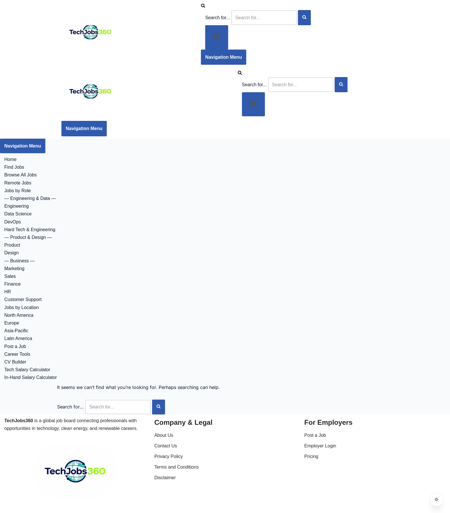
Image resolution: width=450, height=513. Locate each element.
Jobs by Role (17, 190)
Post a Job (15, 346)
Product (12, 245)
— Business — (19, 260)
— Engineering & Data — (30, 198)
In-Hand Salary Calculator (30, 377)
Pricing (311, 456)
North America (18, 315)
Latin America (18, 338)
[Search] (203, 6)
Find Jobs (14, 167)
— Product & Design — (28, 237)
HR (7, 291)
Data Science (18, 213)
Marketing (14, 268)
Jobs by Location (21, 307)
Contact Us (165, 445)
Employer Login (320, 445)
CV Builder (15, 361)
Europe (11, 323)
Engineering (16, 206)
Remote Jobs (17, 182)
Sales (10, 276)
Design (11, 252)
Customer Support (23, 299)
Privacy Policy (168, 456)
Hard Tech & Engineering (29, 229)
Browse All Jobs (20, 174)
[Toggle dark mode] (436, 499)
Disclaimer (165, 477)
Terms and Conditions (176, 467)
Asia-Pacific (16, 330)
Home (10, 159)
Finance (12, 284)
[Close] (216, 37)
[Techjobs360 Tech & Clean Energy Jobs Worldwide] (90, 37)
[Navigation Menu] (223, 57)
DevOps (12, 221)
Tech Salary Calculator (27, 369)
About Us (163, 435)
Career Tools (17, 354)
